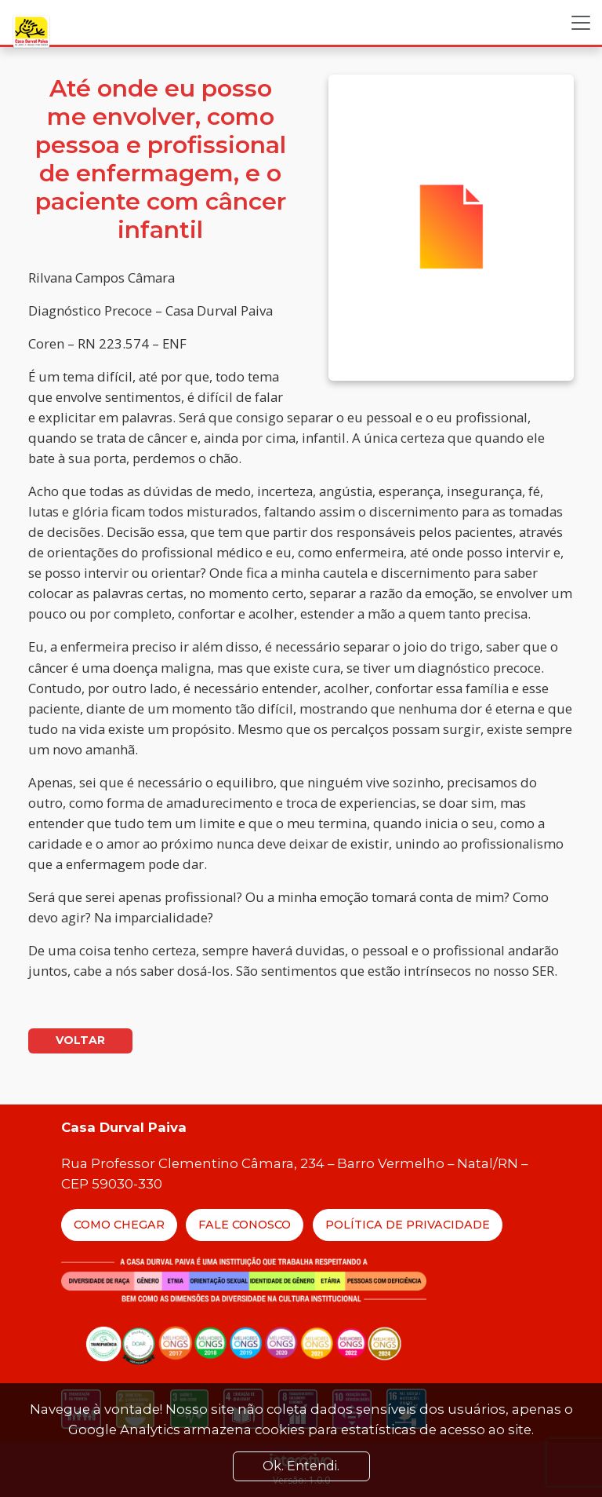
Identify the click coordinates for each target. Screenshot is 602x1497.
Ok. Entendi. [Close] (301, 1466)
